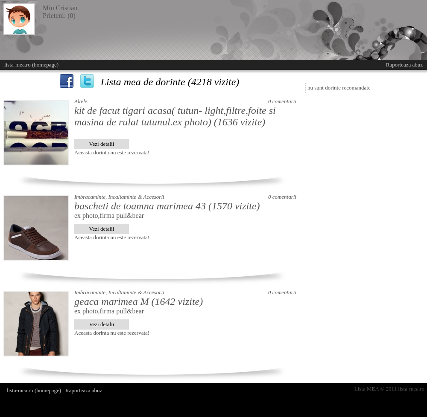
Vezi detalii (101, 144)
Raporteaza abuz (404, 64)
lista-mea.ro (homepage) (31, 64)
